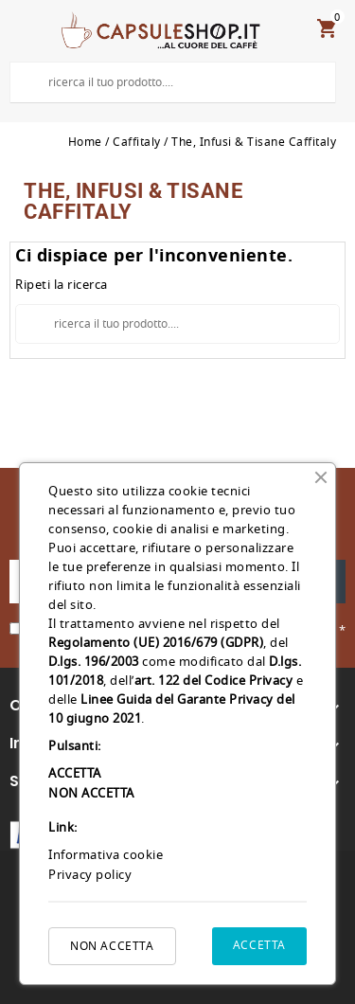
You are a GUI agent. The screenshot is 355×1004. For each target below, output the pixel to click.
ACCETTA (259, 945)
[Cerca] (172, 82)
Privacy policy (90, 875)
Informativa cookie (105, 855)
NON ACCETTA (112, 946)
